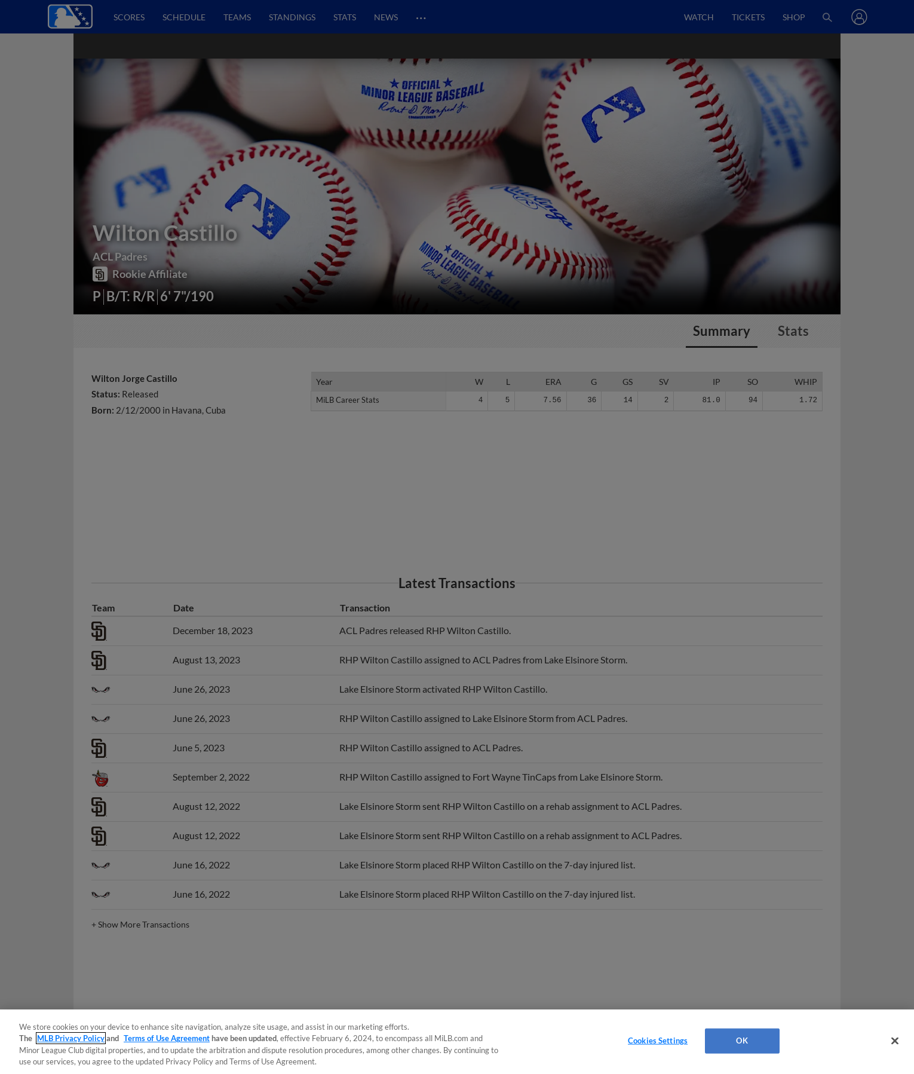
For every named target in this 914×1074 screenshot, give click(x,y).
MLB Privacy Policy (71, 1038)
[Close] (895, 1040)
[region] (457, 1041)
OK (741, 1040)
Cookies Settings (658, 1040)
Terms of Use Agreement (167, 1038)
